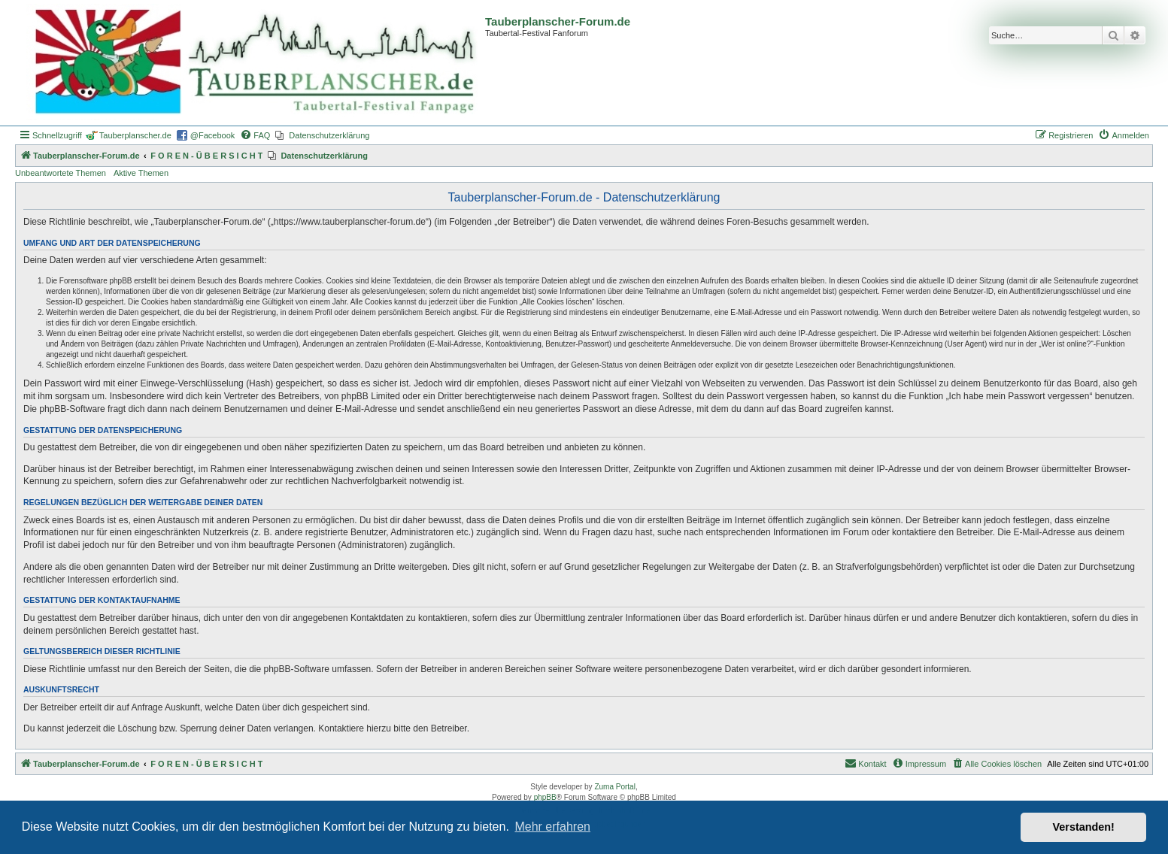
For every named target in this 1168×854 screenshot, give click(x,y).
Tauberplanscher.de (135, 135)
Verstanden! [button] (1084, 827)
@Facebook (212, 135)
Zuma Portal (614, 787)
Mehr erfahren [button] (552, 826)
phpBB (545, 797)
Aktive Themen (141, 172)
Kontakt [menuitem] (865, 763)
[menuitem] (255, 135)
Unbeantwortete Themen (60, 172)
